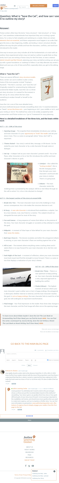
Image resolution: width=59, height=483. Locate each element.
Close (54, 471)
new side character (19, 210)
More (29, 420)
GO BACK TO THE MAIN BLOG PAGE (29, 343)
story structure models (27, 77)
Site (14, 5)
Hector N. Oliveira (12, 371)
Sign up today (30, 460)
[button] (8, 360)
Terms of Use (18, 475)
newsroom (29, 452)
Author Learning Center (20, 388)
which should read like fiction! (11, 60)
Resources (29, 457)
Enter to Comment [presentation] (54, 360)
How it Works (30, 449)
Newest (35, 365)
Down (9, 384)
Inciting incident (45, 166)
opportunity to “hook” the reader (36, 133)
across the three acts (14, 109)
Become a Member (38, 6)
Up (6, 384)
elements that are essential (9, 40)
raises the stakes (13, 233)
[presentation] (8, 360)
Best (29, 365)
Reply (13, 383)
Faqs (29, 455)
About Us (29, 447)
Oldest (23, 365)
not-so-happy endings (20, 296)
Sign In (56, 5)
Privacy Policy (27, 475)
